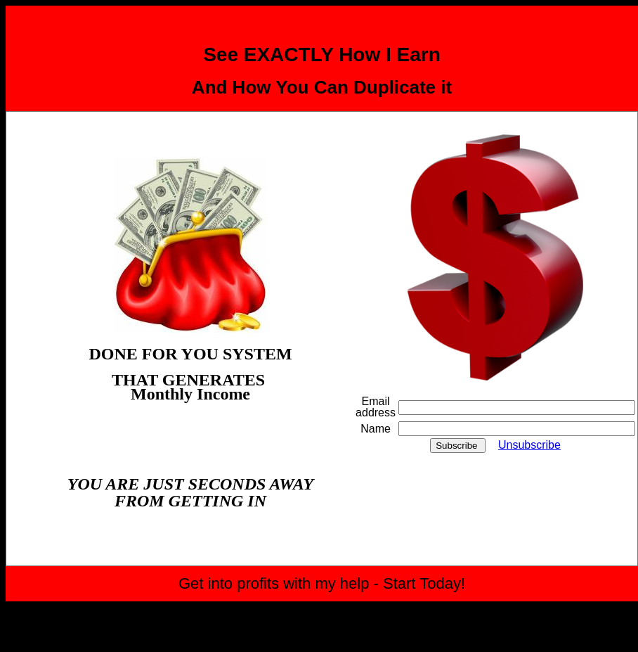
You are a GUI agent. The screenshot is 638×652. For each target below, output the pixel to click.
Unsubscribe (529, 445)
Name (375, 429)
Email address (376, 406)
